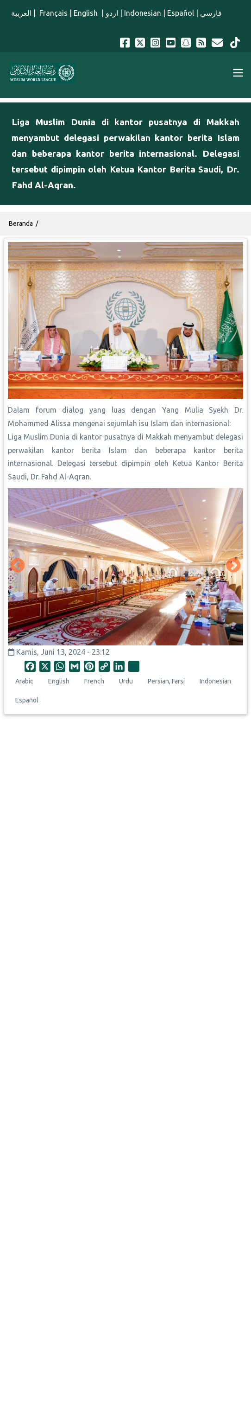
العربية (21, 13)
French (94, 681)
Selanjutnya (233, 566)
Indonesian (142, 13)
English (87, 13)
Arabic (24, 681)
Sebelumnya (17, 566)
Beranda (21, 223)
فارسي (211, 13)
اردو (112, 13)
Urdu (126, 681)
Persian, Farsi (166, 681)
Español (180, 13)
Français (53, 13)
